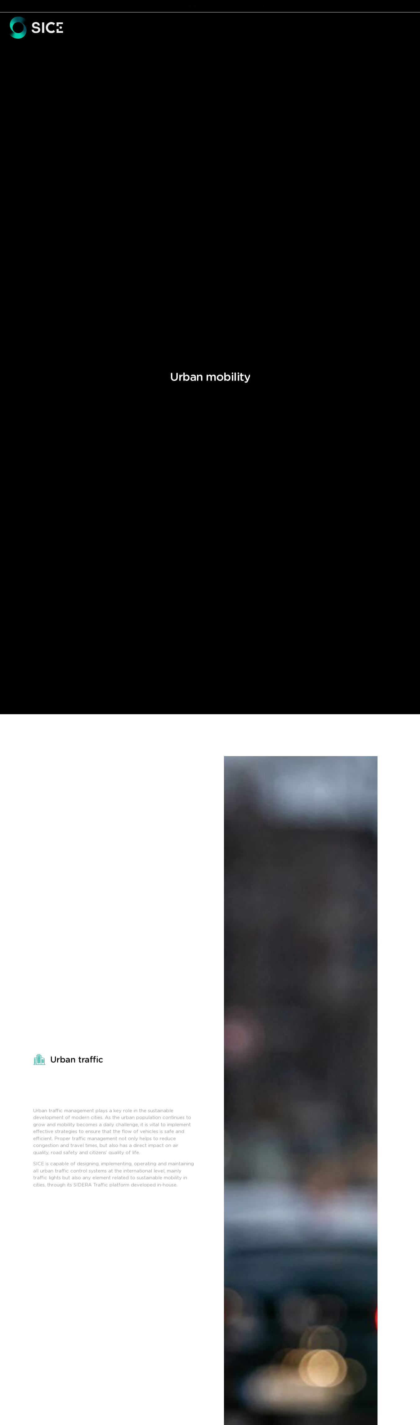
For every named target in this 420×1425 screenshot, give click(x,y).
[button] (194, 28)
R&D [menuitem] (361, 28)
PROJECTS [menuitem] (388, 28)
